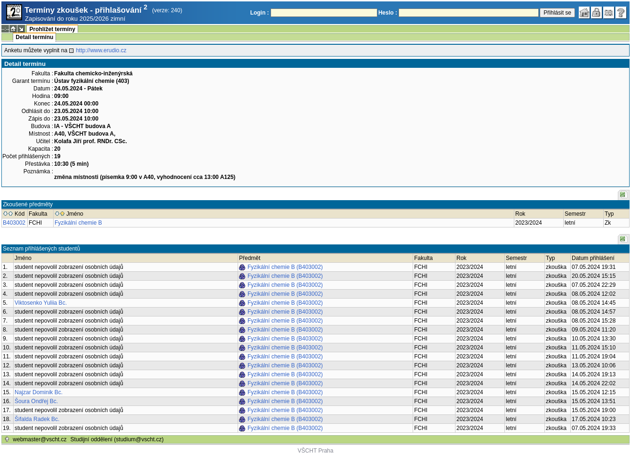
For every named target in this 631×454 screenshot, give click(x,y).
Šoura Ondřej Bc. (36, 401)
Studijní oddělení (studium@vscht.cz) (117, 439)
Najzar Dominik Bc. (39, 392)
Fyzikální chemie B (78, 222)
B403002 (14, 222)
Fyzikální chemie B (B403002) (285, 267)
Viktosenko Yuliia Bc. (41, 303)
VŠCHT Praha (316, 450)
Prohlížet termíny (52, 29)
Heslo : (387, 12)
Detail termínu (34, 37)
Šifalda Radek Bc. (37, 419)
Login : (259, 12)
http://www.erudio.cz (101, 50)
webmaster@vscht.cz (39, 439)
